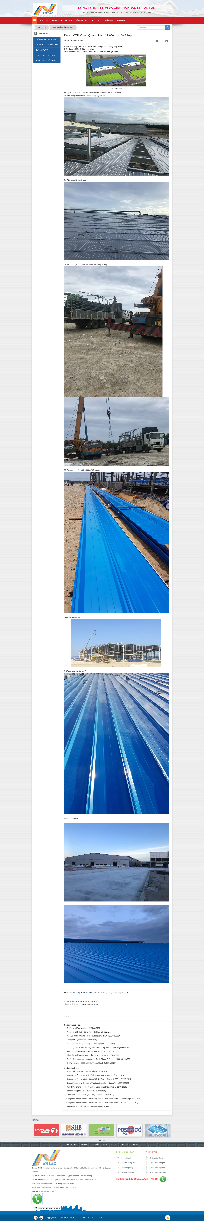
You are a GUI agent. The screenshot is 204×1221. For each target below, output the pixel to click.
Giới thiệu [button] (43, 20)
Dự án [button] (69, 20)
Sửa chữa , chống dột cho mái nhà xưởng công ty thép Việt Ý (91, 1087)
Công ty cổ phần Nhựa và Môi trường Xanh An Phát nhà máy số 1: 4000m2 (96, 1102)
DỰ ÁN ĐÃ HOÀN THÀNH (46, 39)
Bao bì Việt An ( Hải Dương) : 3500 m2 (82, 1106)
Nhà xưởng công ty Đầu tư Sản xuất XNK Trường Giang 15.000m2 (93, 1079)
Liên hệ (134, 1144)
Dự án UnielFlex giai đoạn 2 (78, 1028)
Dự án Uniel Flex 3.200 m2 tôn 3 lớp (81, 1071)
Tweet (66, 1017)
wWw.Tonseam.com (44, 1191)
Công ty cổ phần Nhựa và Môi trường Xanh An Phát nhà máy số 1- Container (97, 1099)
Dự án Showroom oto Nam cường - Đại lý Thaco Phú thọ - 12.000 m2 (95, 1059)
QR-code (39, 1208)
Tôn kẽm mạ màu (129, 1172)
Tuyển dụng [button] (108, 20)
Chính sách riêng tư (159, 1163)
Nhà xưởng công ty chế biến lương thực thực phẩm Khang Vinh (92, 1083)
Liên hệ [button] (121, 20)
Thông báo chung (158, 1158)
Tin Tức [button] (95, 20)
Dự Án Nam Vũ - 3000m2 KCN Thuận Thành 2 (86, 1063)
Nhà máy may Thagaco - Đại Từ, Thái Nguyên (85, 1044)
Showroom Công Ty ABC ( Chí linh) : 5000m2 (84, 1095)
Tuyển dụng (124, 1144)
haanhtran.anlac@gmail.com (46, 1187)
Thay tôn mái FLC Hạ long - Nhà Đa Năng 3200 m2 (88, 1055)
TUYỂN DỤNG (42, 50)
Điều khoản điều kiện (160, 1172)
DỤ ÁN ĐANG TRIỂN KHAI (47, 45)
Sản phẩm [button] (56, 21)
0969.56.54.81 (66, 1183)
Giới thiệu (84, 1144)
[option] (46, 1132)
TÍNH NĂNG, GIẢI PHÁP (46, 61)
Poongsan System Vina (76, 1040)
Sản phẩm (95, 1144)
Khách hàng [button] (82, 20)
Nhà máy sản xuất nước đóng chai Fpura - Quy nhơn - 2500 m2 (93, 1047)
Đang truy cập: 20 (53, 1208)
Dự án (105, 1144)
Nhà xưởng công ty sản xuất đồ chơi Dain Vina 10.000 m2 (89, 1075)
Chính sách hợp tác (159, 1168)
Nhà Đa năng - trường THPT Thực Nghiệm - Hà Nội (88, 1036)
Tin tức (113, 1144)
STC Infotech (98, 1217)
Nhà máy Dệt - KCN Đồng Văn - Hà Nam (83, 1032)
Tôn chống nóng (129, 1168)
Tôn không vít (128, 1158)
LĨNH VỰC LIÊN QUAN (45, 55)
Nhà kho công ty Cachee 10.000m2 (80, 1091)
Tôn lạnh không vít (129, 1163)
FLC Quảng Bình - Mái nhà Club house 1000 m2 (86, 1051)
